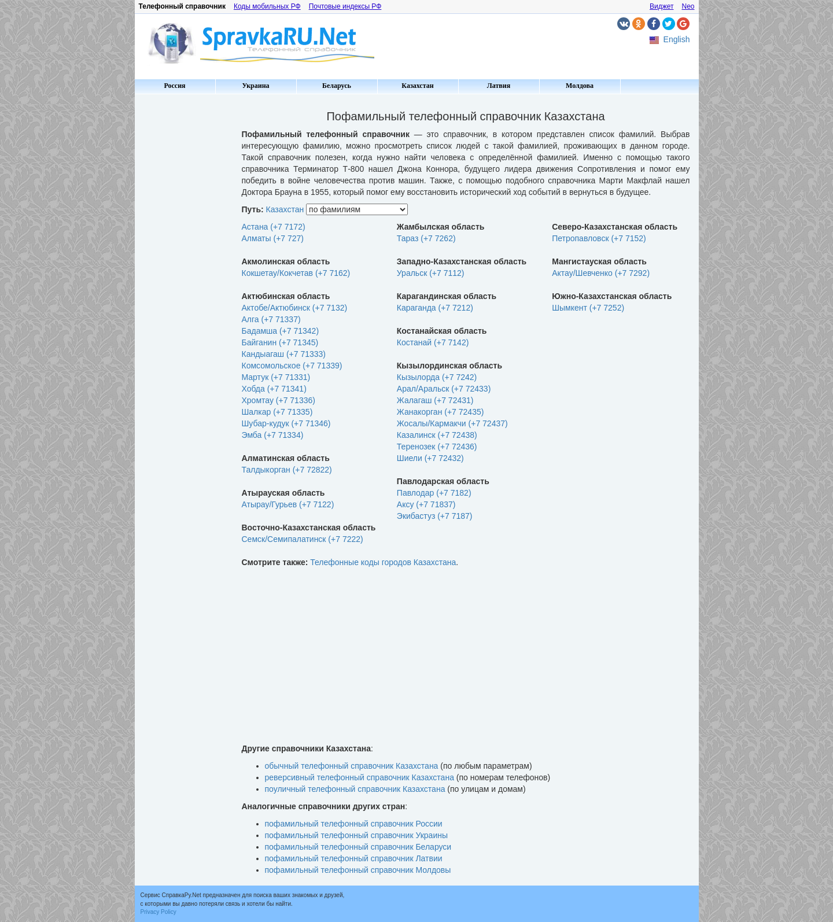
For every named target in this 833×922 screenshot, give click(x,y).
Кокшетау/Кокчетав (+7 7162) (296, 273)
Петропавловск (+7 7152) (599, 238)
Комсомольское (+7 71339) (292, 365)
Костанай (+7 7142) (433, 342)
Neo (687, 6)
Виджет (662, 6)
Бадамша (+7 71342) (280, 330)
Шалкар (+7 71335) (277, 411)
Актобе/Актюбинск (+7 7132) (295, 307)
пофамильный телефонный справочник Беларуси (358, 846)
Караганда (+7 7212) (435, 307)
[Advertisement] (184, 271)
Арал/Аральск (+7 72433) (444, 388)
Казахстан (417, 86)
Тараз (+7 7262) (426, 238)
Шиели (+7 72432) (430, 458)
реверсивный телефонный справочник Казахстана (359, 777)
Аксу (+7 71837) (426, 504)
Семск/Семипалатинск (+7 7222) (302, 539)
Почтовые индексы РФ (345, 6)
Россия (174, 86)
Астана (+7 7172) (273, 226)
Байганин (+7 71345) (280, 342)
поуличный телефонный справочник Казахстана (355, 789)
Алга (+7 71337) (271, 319)
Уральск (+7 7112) (431, 273)
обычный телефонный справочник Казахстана (351, 765)
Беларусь (336, 86)
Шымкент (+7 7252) (588, 307)
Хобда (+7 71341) (274, 388)
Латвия (498, 86)
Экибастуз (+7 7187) (435, 516)
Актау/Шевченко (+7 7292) (601, 273)
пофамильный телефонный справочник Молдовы (358, 870)
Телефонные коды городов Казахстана (383, 562)
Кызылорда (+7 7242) (437, 377)
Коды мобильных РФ (267, 6)
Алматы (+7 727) (273, 238)
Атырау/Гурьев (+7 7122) (288, 504)
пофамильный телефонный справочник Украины (356, 835)
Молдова (580, 86)
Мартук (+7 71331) (276, 377)
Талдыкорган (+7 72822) (287, 469)
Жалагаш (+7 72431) (435, 400)
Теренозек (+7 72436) (437, 446)
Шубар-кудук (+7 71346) (286, 423)
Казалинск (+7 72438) (437, 435)
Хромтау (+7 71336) (278, 400)
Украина (255, 86)
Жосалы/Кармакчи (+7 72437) (452, 423)
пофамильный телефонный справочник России (354, 823)
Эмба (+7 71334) (273, 435)
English (677, 39)
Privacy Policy (158, 912)
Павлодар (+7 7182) (434, 492)
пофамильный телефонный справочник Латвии (354, 858)
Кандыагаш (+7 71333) (284, 354)
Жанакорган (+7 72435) (440, 411)
